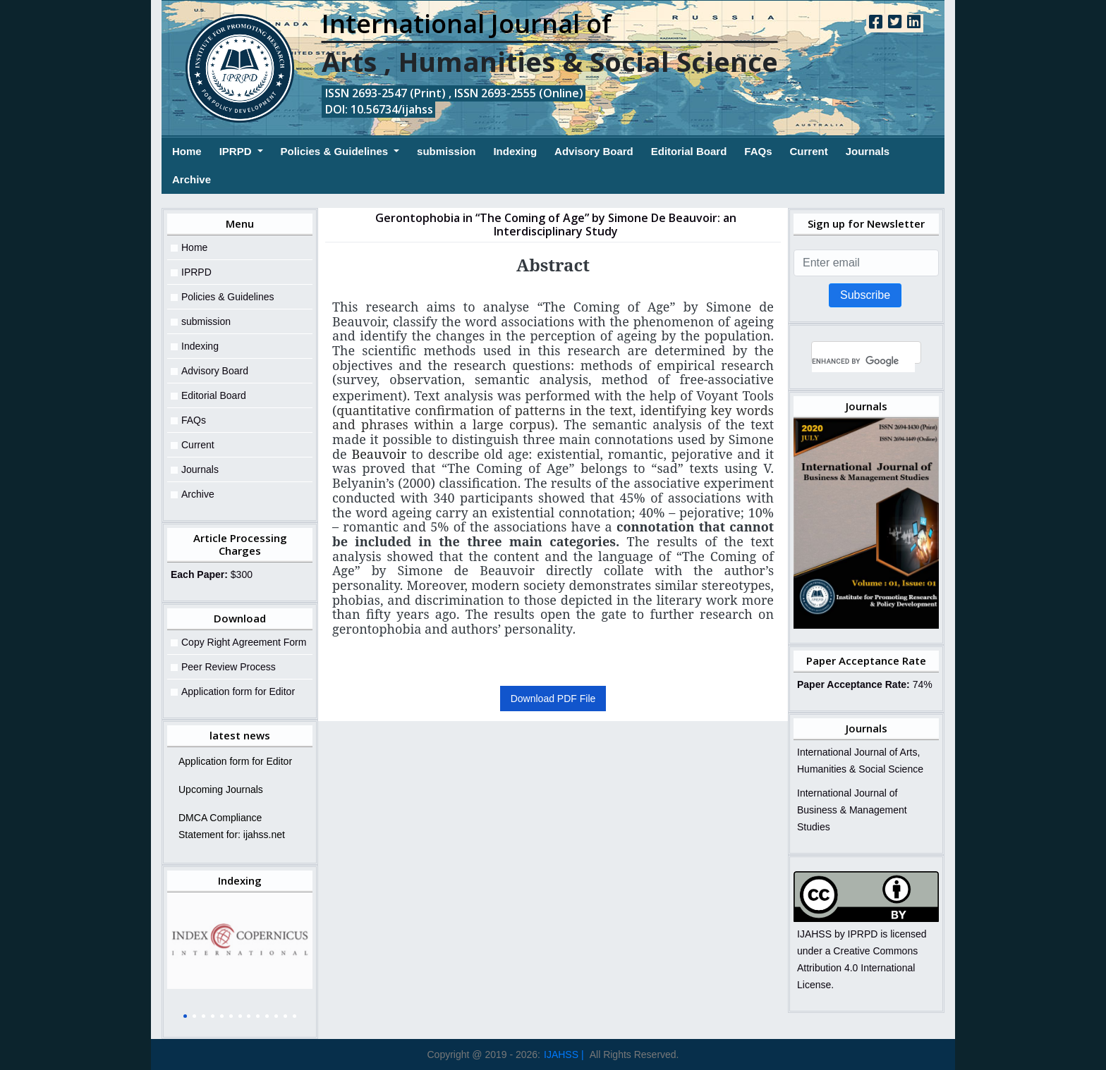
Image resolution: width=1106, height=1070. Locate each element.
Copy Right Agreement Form (243, 642)
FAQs (758, 151)
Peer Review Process (228, 666)
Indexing (515, 151)
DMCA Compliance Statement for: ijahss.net (231, 826)
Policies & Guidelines (336, 151)
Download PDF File (553, 698)
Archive (191, 179)
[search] (863, 361)
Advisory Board (593, 151)
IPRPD (237, 151)
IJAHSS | (564, 1054)
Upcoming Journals (220, 789)
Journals (868, 151)
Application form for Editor (238, 691)
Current (808, 151)
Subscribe (865, 295)
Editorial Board (689, 151)
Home (187, 149)
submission (446, 151)
